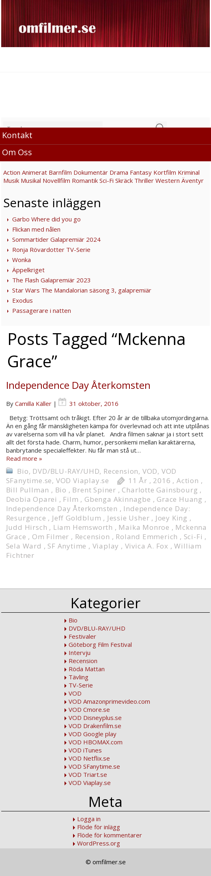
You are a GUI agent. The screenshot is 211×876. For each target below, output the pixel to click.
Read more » (24, 458)
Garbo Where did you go (46, 219)
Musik (11, 180)
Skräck (124, 180)
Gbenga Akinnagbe (117, 499)
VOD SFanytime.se (94, 766)
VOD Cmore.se (89, 709)
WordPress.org (98, 843)
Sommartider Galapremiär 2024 (56, 239)
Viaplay (106, 546)
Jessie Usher (128, 518)
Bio (22, 471)
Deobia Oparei (31, 499)
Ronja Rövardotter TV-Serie (51, 249)
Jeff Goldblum (76, 518)
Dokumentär (90, 172)
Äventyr (192, 180)
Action (11, 172)
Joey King (171, 518)
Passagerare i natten (41, 310)
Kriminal (189, 172)
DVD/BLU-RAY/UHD (65, 471)
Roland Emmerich (147, 536)
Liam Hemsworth (83, 527)
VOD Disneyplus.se (95, 717)
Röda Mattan (87, 669)
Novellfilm (56, 180)
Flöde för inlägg (98, 827)
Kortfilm (164, 172)
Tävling (78, 677)
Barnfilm (60, 172)
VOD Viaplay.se (82, 480)
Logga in (89, 819)
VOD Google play (92, 734)
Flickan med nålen (36, 229)
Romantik (85, 180)
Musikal (31, 180)
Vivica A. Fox (146, 546)
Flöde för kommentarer (109, 835)
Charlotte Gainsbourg (160, 489)
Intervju (79, 652)
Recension (120, 471)
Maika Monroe (144, 527)
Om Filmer (50, 536)
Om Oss (17, 152)
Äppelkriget (28, 270)
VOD (149, 471)
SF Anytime (66, 546)
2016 (161, 480)
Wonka (21, 260)
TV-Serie (81, 685)
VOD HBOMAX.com (96, 742)
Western (167, 180)
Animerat (34, 172)
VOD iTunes (85, 750)
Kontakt (17, 135)
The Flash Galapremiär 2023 (51, 280)
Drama (119, 172)
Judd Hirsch (26, 527)
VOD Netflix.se (89, 758)
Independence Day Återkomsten (78, 385)
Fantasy (141, 172)
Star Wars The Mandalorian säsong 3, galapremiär (81, 290)
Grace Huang (179, 499)
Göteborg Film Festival (100, 644)
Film (70, 499)
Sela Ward (24, 546)
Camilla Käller (33, 403)
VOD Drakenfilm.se (95, 726)
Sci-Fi (106, 180)
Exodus (22, 300)
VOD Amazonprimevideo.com (109, 701)
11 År (137, 480)
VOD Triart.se (88, 774)
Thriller (144, 180)
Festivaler (82, 636)
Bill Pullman (28, 489)
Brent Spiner (94, 489)
